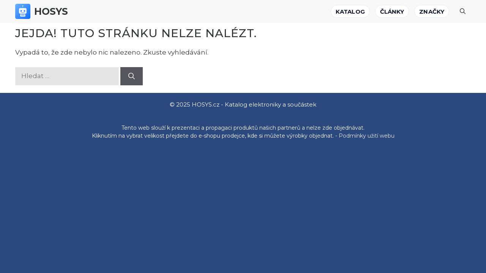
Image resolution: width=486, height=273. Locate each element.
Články (392, 11)
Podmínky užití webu (366, 135)
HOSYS (51, 11)
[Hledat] (131, 76)
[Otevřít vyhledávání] (462, 11)
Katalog (350, 11)
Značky (431, 11)
